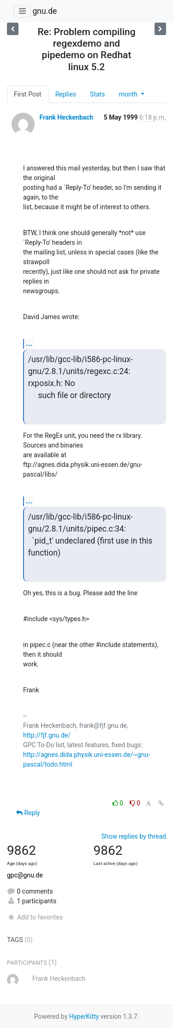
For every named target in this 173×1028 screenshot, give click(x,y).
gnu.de (44, 11)
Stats (97, 94)
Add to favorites (35, 917)
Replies (65, 94)
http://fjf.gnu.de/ (47, 735)
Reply (28, 812)
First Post (28, 94)
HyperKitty (84, 1016)
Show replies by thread (133, 836)
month (129, 94)
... (29, 343)
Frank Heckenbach (66, 117)
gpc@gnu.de (25, 875)
